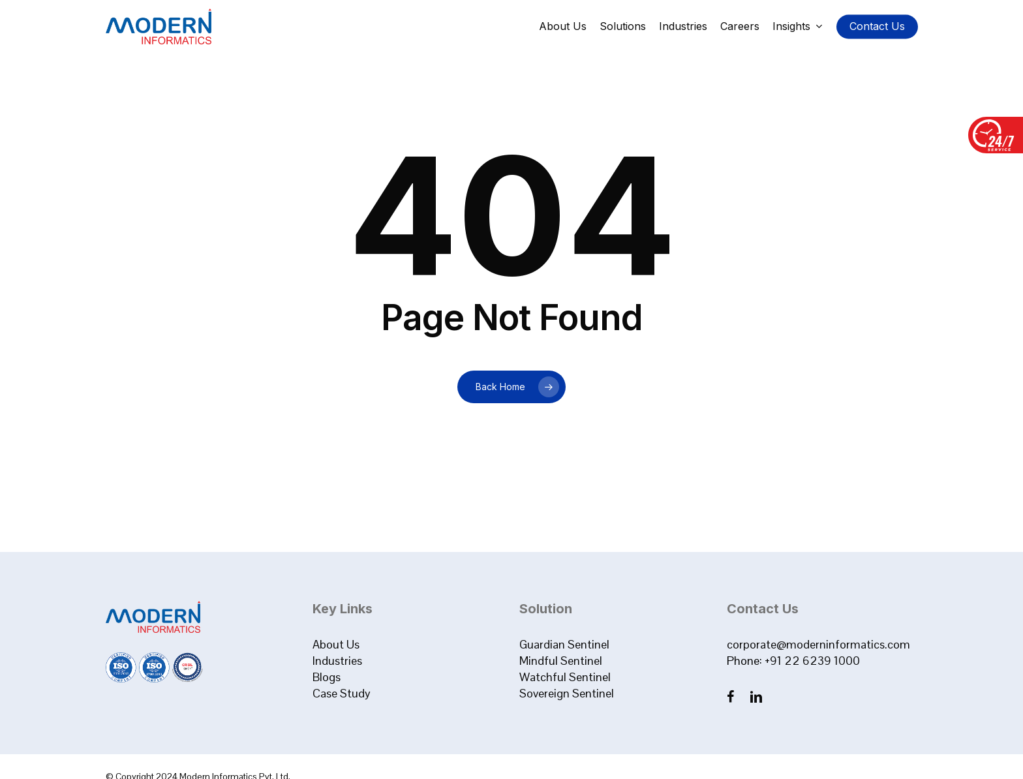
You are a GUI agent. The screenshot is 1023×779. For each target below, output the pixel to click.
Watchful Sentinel (565, 676)
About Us (336, 644)
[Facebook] (732, 696)
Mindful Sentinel (560, 660)
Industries (337, 660)
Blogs (327, 676)
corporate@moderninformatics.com (818, 644)
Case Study (342, 693)
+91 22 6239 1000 (812, 660)
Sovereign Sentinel (566, 693)
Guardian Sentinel (564, 644)
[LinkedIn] (756, 696)
